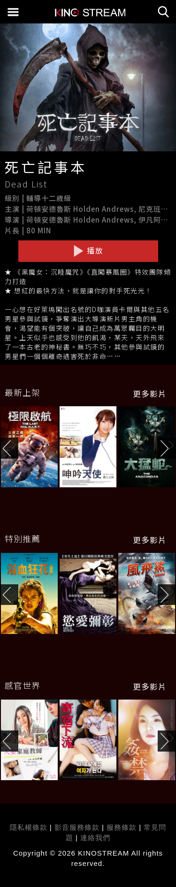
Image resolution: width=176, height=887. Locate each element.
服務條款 (123, 827)
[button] (167, 448)
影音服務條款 (76, 827)
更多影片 (150, 393)
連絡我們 (95, 838)
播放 (88, 251)
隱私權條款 (28, 827)
